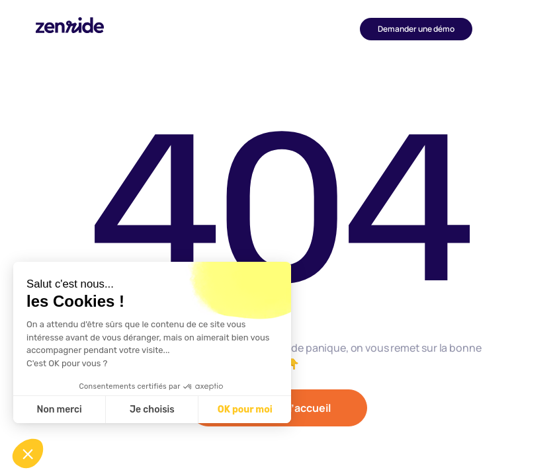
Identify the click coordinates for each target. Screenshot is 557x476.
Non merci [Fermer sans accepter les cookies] (58, 409)
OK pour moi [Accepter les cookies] (245, 409)
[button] (496, 29)
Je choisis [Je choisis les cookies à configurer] (152, 409)
